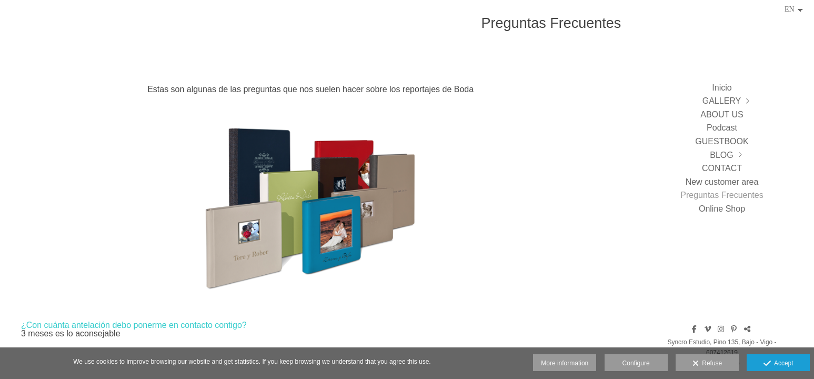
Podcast (722, 127)
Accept (778, 364)
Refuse (707, 364)
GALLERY (721, 100)
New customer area (722, 181)
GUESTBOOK (721, 141)
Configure (636, 363)
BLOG (721, 155)
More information (564, 363)
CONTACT (722, 168)
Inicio (721, 87)
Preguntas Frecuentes (721, 195)
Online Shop (722, 208)
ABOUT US (721, 114)
